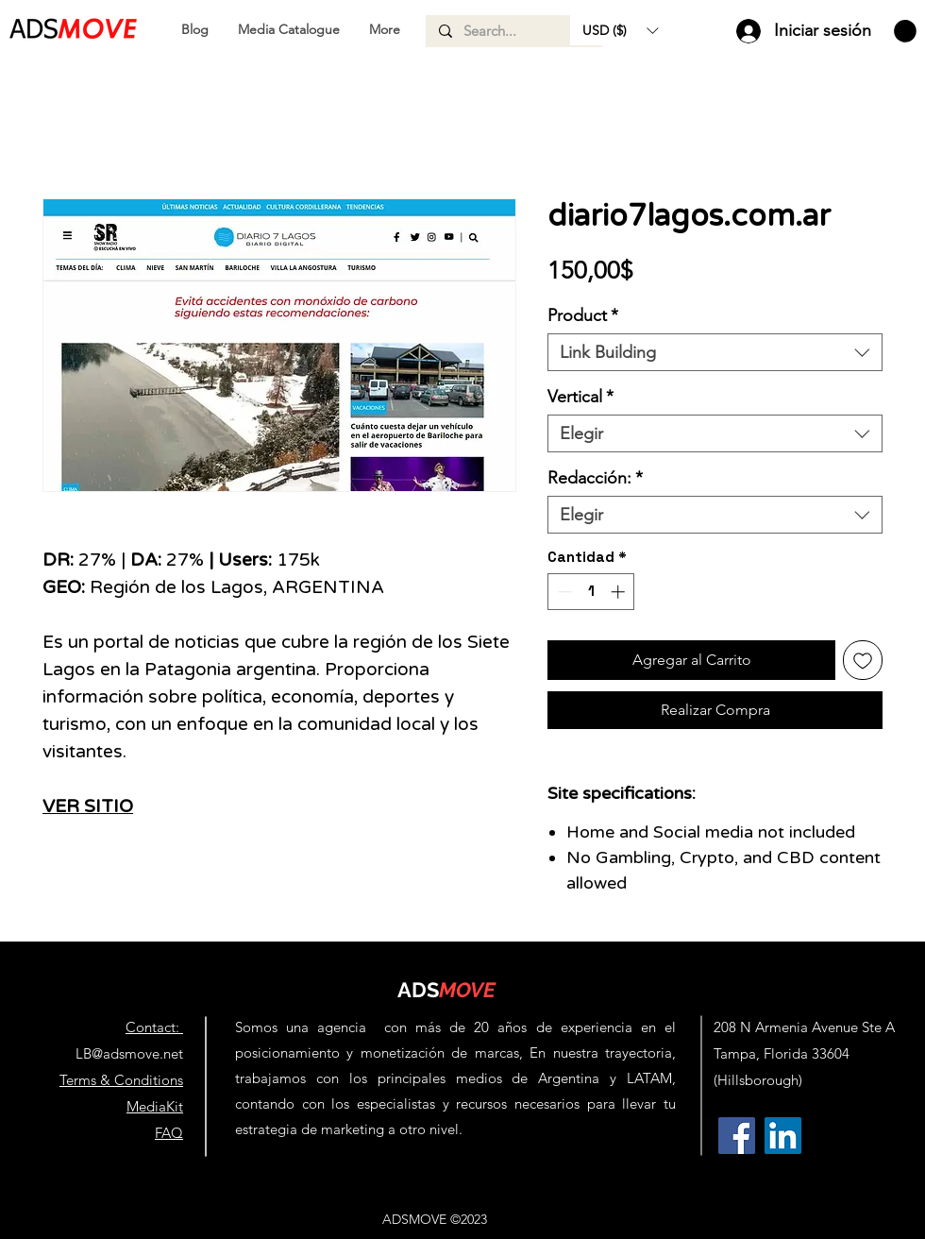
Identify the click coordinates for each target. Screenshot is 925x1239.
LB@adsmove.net (129, 1053)
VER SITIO (87, 806)
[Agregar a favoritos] (863, 660)
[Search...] (513, 31)
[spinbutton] (591, 591)
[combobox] (715, 352)
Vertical (580, 396)
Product (582, 315)
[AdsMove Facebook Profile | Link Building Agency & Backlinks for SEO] (736, 1135)
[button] (620, 30)
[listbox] (620, 30)
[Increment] (619, 591)
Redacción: (595, 477)
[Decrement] (563, 591)
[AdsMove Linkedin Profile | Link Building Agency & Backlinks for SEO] (783, 1135)
